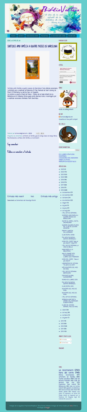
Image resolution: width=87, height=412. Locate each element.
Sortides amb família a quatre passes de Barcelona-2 (25, 88)
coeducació (67, 399)
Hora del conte (71, 36)
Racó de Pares (44, 36)
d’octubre (65, 198)
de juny (64, 208)
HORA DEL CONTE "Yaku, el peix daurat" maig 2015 (70, 242)
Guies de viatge (48, 136)
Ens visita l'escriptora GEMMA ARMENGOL (69, 283)
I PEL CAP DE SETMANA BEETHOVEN (69, 272)
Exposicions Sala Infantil (67, 384)
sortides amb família (23, 138)
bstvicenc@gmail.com (66, 117)
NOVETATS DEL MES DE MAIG (69, 289)
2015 (62, 190)
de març (65, 313)
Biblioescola (62, 386)
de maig (64, 211)
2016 (62, 188)
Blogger (47, 408)
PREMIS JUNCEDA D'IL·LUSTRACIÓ (67, 231)
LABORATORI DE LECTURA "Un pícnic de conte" (70, 264)
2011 (62, 329)
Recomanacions (12, 138)
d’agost (64, 203)
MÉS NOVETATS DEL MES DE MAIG (70, 268)
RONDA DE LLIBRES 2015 (69, 280)
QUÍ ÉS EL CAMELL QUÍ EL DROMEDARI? (70, 222)
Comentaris (64, 343)
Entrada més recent (15, 196)
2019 (62, 180)
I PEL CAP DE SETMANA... (69, 213)
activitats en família (29, 136)
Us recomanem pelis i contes (58, 36)
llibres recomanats (66, 375)
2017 (62, 185)
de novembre (66, 195)
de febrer (65, 315)
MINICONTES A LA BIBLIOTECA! (67, 250)
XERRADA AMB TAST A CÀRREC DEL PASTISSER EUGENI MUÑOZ (70, 301)
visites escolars (64, 379)
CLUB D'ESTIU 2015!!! (68, 235)
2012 (62, 326)
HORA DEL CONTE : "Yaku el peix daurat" (70, 260)
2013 (62, 324)
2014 (62, 321)
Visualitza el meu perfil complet (68, 119)
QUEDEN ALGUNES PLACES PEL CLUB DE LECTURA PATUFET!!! (70, 226)
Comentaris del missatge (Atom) (26, 200)
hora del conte (66, 372)
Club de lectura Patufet (69, 380)
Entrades (63, 340)
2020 (62, 177)
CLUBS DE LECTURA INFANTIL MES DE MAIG (70, 306)
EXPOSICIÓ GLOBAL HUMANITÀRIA (68, 276)
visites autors (63, 392)
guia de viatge (39, 136)
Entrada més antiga (49, 196)
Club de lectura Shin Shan (69, 390)
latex (71, 406)
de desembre (66, 192)
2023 (62, 169)
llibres (55, 136)
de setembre (66, 200)
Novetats (13, 36)
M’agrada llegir (72, 397)
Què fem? (21, 36)
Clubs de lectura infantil (32, 36)
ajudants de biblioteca (73, 388)
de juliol (64, 206)
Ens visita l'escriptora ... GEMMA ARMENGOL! (69, 238)
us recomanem (34, 138)
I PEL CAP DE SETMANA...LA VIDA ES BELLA (70, 246)
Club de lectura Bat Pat (69, 381)
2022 (62, 172)
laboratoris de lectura (71, 393)
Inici (32, 196)
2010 (62, 331)
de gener (65, 318)
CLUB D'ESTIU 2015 (67, 286)
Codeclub (61, 399)
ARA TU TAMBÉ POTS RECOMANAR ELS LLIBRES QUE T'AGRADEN (70, 255)
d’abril (64, 310)
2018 (62, 182)
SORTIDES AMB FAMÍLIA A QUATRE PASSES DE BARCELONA (70, 217)
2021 (62, 175)
